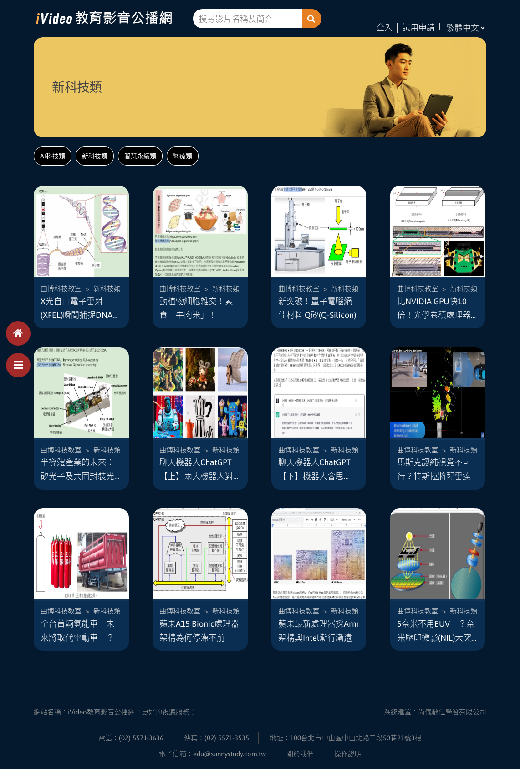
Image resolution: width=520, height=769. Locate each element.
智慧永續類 (140, 156)
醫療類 (182, 156)
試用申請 (418, 27)
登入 (384, 27)
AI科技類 (52, 156)
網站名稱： (115, 712)
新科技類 (94, 156)
